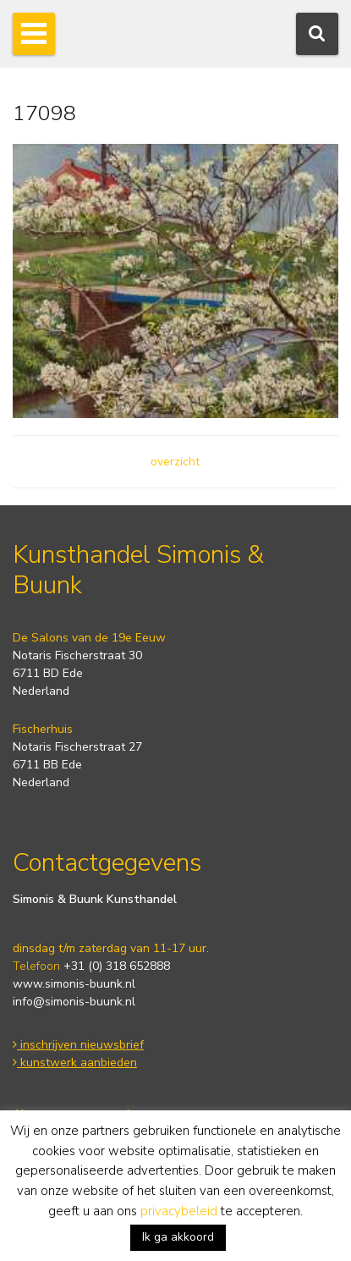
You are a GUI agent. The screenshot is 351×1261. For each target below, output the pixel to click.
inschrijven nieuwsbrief (78, 1045)
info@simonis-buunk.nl (74, 1002)
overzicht (175, 462)
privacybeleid (178, 1211)
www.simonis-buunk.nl (74, 984)
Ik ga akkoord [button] (178, 1237)
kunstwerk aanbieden (75, 1063)
